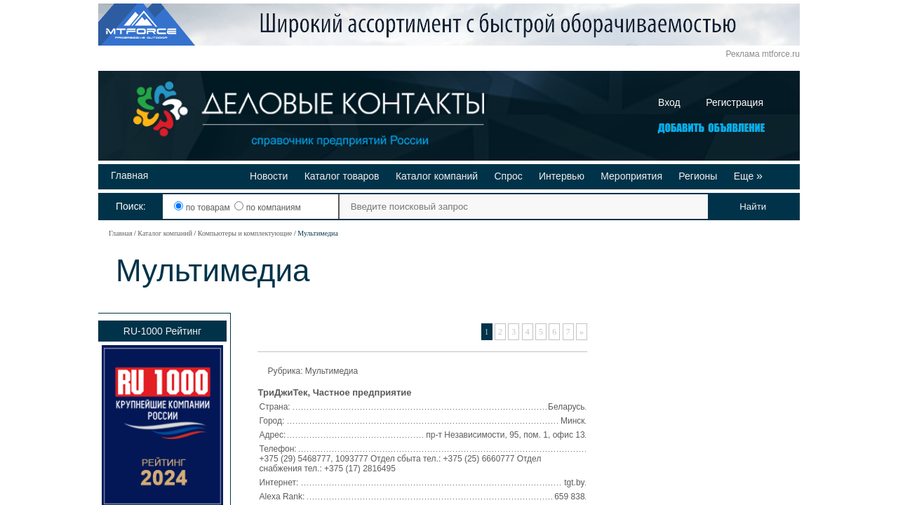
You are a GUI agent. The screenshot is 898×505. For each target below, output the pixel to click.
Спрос (508, 176)
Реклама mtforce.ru (763, 54)
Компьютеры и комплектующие (245, 233)
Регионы (697, 176)
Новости (269, 176)
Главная (129, 175)
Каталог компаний (437, 176)
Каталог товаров (342, 176)
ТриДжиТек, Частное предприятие (335, 392)
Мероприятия (631, 176)
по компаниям (267, 208)
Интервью (561, 176)
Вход (669, 102)
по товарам (203, 208)
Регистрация (734, 102)
